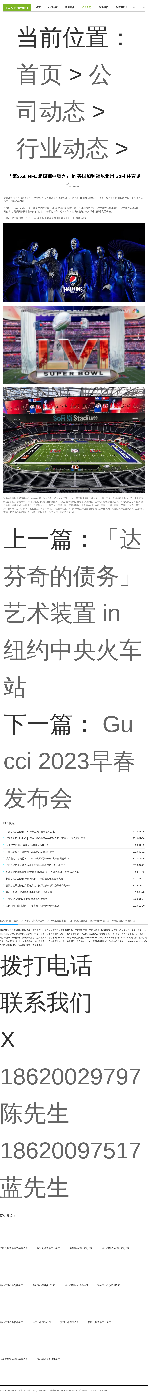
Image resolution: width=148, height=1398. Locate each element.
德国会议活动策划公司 (99, 1322)
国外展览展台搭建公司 (48, 1359)
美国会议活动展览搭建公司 (14, 1248)
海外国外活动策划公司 (81, 1248)
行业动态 (62, 148)
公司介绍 (53, 7)
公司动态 (86, 7)
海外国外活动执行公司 (44, 1285)
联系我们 (103, 7)
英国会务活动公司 (69, 1322)
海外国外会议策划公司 (108, 1285)
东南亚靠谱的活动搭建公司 (14, 1359)
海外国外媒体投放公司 (76, 1285)
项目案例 (69, 7)
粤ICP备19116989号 (69, 1390)
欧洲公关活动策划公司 (48, 1248)
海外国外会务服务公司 (11, 1322)
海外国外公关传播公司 (11, 1285)
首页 (38, 7)
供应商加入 (121, 7)
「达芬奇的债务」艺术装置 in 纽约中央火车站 (72, 613)
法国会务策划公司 (41, 1322)
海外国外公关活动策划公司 (116, 1248)
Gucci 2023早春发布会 (69, 761)
